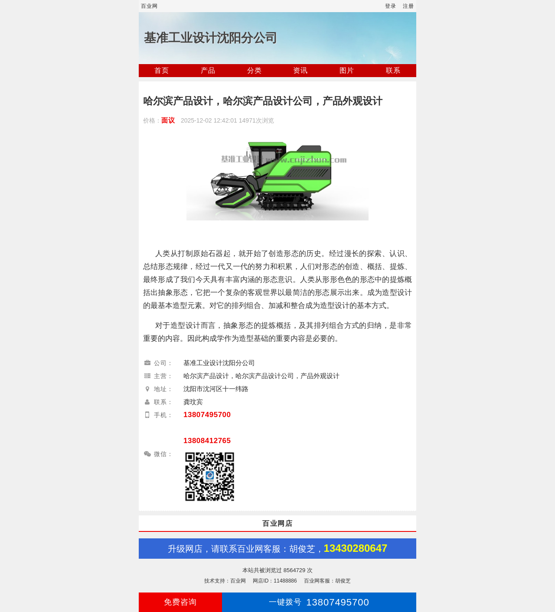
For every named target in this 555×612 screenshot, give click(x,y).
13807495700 (207, 415)
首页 (161, 70)
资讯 (300, 70)
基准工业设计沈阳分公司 (211, 38)
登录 (390, 6)
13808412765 (207, 441)
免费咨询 (180, 602)
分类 (254, 70)
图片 (347, 70)
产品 (208, 70)
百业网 (149, 6)
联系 (393, 70)
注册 (408, 6)
